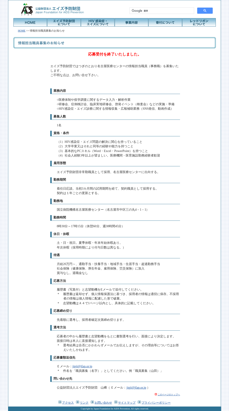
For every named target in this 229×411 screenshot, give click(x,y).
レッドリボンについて (199, 22)
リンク (84, 402)
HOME (30, 22)
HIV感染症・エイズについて (97, 22)
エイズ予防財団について (64, 22)
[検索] (161, 11)
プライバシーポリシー (156, 402)
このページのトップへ (169, 394)
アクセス (68, 402)
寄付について (165, 22)
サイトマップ (127, 402)
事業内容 (131, 22)
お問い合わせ (103, 402)
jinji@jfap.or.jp (82, 366)
